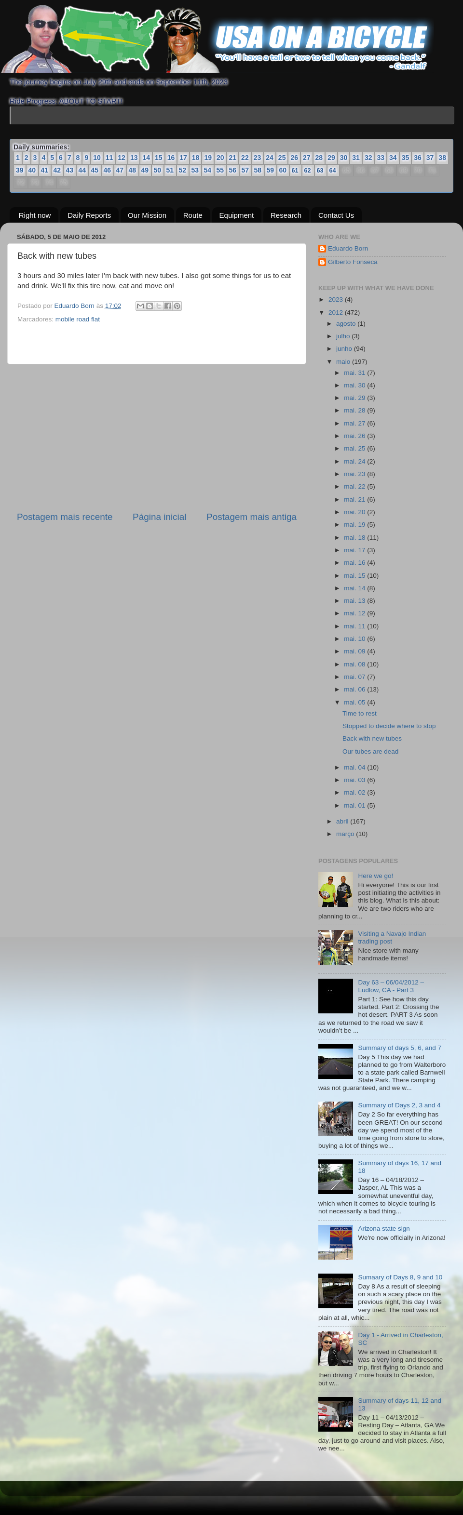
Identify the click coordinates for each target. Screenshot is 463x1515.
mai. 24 (355, 461)
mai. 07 (355, 676)
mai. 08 (355, 664)
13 (134, 157)
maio (344, 361)
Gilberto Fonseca (353, 262)
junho (345, 348)
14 (146, 157)
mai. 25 (355, 448)
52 (183, 170)
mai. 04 (355, 767)
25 (282, 157)
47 (120, 170)
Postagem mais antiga (251, 517)
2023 (336, 299)
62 (308, 170)
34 (393, 157)
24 (269, 157)
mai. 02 (355, 792)
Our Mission (147, 215)
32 (368, 157)
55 (220, 170)
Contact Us (336, 215)
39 (20, 170)
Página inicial (159, 517)
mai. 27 (355, 423)
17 (183, 157)
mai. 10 (355, 638)
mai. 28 (355, 410)
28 (319, 157)
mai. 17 (355, 550)
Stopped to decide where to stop (389, 726)
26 (294, 157)
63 (320, 170)
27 (307, 157)
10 (97, 157)
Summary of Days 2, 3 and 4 (399, 1105)
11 (109, 157)
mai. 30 (355, 385)
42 (57, 170)
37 (430, 157)
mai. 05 (355, 702)
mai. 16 (355, 562)
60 (283, 170)
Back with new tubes (372, 738)
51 (170, 170)
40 (32, 170)
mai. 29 (355, 397)
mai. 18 (355, 537)
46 (107, 170)
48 (132, 170)
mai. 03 (355, 780)
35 (405, 157)
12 (121, 157)
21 (233, 157)
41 (45, 170)
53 (195, 170)
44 (82, 170)
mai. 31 (355, 372)
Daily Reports (89, 215)
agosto (346, 323)
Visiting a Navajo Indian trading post (392, 937)
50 (158, 170)
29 (331, 157)
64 (333, 170)
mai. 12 (355, 613)
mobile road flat (77, 319)
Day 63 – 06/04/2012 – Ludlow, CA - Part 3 (391, 986)
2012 (336, 312)
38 (442, 157)
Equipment (236, 215)
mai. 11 (355, 626)
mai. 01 (355, 805)
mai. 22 (355, 486)
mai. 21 (355, 499)
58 (258, 170)
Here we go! (375, 875)
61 (295, 170)
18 (196, 157)
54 (208, 170)
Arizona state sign (383, 1228)
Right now (35, 215)
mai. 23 (355, 474)
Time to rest (359, 713)
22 (245, 157)
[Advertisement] (156, 437)
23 (257, 157)
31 (356, 157)
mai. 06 (355, 689)
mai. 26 (355, 435)
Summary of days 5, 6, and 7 (399, 1047)
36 (418, 157)
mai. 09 (355, 651)
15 (159, 157)
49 (145, 170)
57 (245, 170)
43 (70, 170)
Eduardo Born (75, 305)
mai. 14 (355, 588)
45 (95, 170)
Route (193, 215)
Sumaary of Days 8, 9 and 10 (400, 1277)
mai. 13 (355, 600)
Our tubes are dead (370, 751)
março (346, 833)
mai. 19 (355, 524)
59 (270, 170)
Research (286, 215)
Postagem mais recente (64, 517)
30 (344, 157)
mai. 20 (355, 512)
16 (171, 157)
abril (343, 820)
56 (233, 170)
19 (208, 157)
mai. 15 (355, 575)
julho (344, 336)
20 (220, 157)
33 (380, 157)
